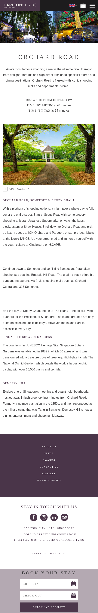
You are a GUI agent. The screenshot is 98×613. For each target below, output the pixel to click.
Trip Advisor (64, 517)
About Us (49, 446)
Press (49, 453)
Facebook (33, 517)
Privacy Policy (48, 480)
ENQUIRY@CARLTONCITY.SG (63, 539)
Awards (49, 460)
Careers (49, 473)
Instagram (44, 517)
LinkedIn (54, 517)
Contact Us (49, 466)
